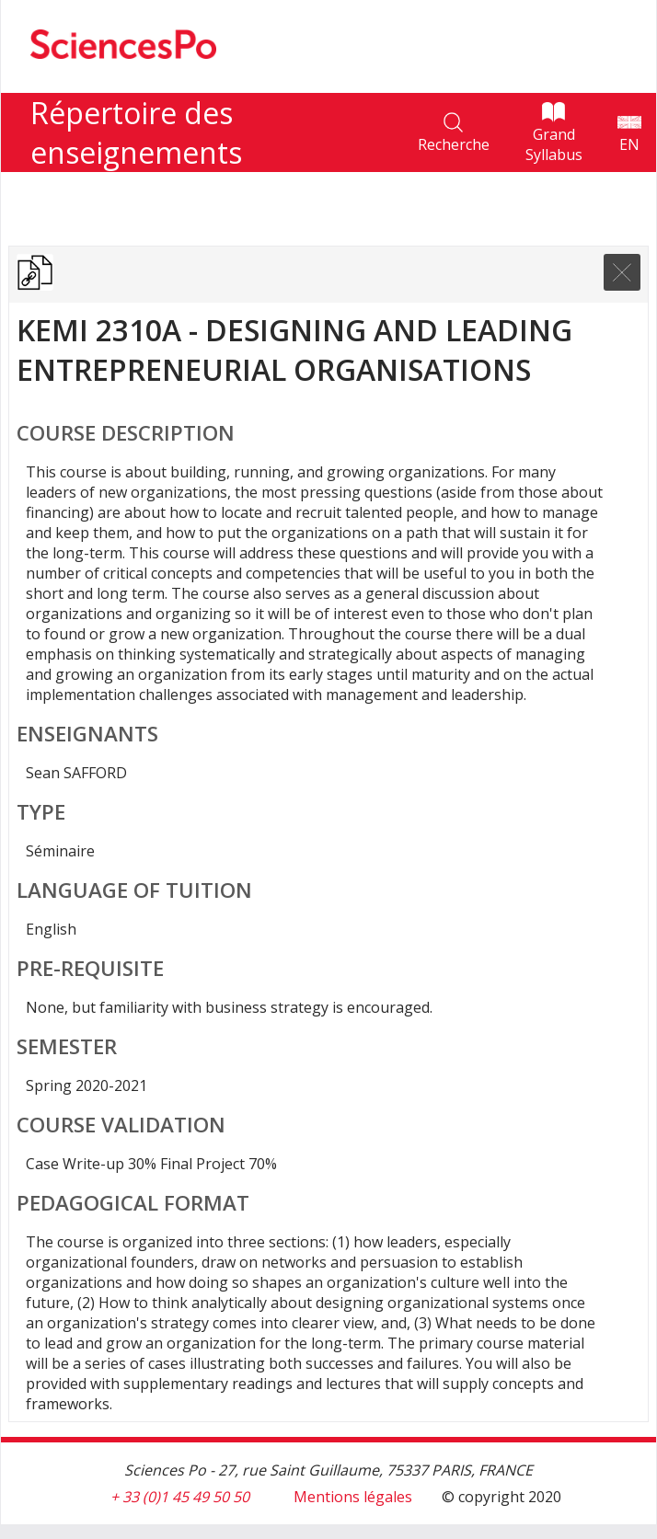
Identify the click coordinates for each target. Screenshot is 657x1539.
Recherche (454, 144)
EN (629, 144)
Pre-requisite (90, 968)
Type (41, 812)
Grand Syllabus (553, 144)
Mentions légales (353, 1497)
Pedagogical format (133, 1203)
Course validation (121, 1124)
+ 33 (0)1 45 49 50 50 (179, 1497)
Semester (67, 1046)
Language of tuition (134, 890)
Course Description (126, 433)
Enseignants (87, 733)
